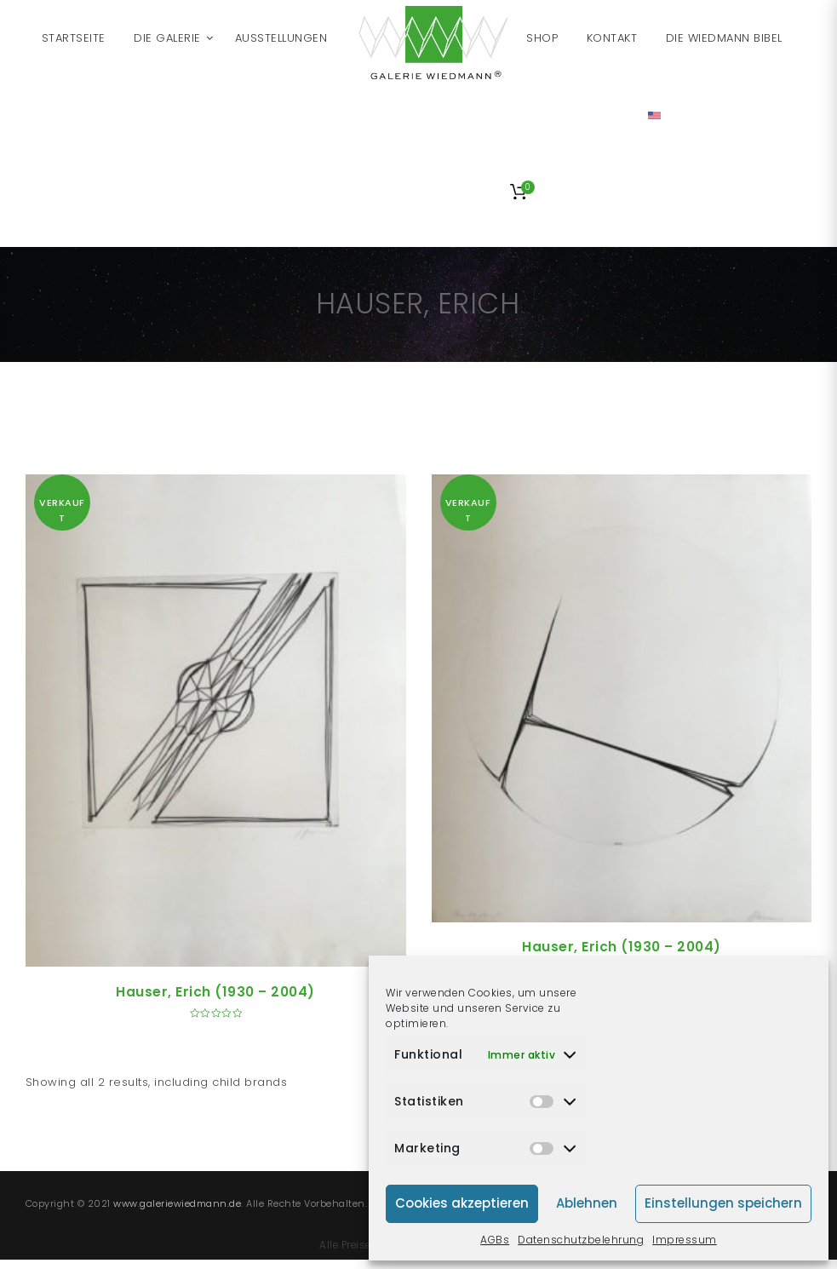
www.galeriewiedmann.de (177, 1203)
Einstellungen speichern (723, 1203)
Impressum (684, 1239)
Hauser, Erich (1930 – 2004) (215, 992)
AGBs (494, 1239)
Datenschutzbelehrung (581, 1239)
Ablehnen (586, 1203)
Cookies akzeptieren (462, 1203)
